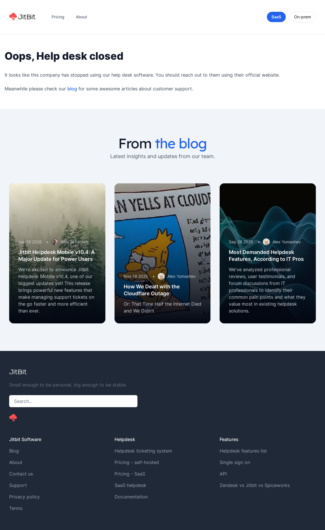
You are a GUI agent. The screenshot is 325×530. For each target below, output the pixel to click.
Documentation (131, 497)
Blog (14, 451)
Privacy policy (24, 497)
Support (18, 485)
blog (72, 89)
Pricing (58, 16)
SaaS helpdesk (130, 485)
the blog (181, 143)
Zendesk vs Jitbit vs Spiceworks (255, 485)
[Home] (22, 17)
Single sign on (235, 462)
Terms (15, 508)
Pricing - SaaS (130, 474)
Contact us (21, 474)
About (81, 16)
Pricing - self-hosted (137, 462)
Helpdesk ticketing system (143, 451)
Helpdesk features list (243, 451)
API (223, 474)
